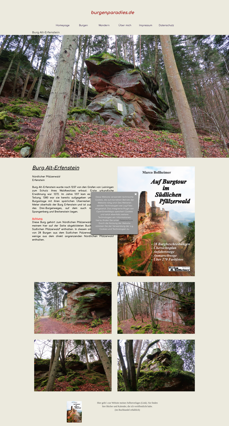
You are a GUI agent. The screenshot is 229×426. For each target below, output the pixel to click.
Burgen (83, 25)
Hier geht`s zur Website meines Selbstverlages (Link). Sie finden (127, 403)
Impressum (145, 25)
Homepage (63, 25)
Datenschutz (166, 25)
